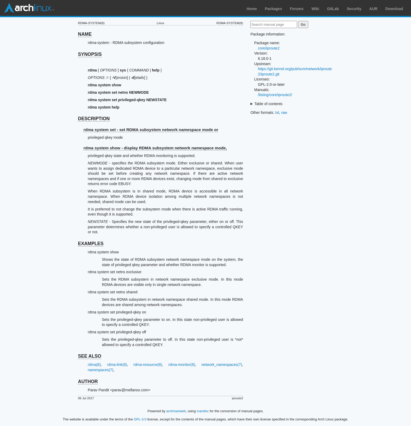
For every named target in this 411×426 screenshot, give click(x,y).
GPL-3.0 (140, 419)
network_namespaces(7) (221, 364)
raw (284, 112)
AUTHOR (88, 381)
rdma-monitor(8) (182, 364)
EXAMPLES (90, 243)
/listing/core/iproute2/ (275, 95)
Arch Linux (29, 8)
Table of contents (268, 104)
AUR (373, 9)
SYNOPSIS (89, 54)
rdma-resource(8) (147, 364)
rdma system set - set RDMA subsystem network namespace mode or (150, 129)
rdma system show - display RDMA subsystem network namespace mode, (155, 148)
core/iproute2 (269, 48)
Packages (273, 9)
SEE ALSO (89, 356)
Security (354, 9)
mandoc (203, 411)
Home (252, 9)
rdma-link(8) (117, 364)
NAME (85, 34)
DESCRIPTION (94, 118)
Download (394, 9)
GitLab (333, 9)
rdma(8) (94, 364)
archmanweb (176, 411)
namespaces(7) (100, 370)
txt (277, 112)
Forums (296, 9)
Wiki (315, 9)
